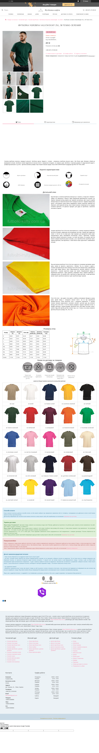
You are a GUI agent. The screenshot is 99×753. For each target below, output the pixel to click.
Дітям (37, 14)
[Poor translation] (6, 728)
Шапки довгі (76, 656)
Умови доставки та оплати (80, 664)
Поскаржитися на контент (46, 718)
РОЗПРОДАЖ (45, 14)
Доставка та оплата (67, 14)
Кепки (74, 641)
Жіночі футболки (33, 641)
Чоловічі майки (11, 647)
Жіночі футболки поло (35, 645)
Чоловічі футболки (33, 19)
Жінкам (30, 14)
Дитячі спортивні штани (57, 647)
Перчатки (75, 662)
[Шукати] (2, 10)
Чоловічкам (20, 14)
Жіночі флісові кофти (35, 652)
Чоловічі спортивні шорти (14, 654)
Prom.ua (57, 715)
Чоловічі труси (11, 656)
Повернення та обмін (82, 14)
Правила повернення (72, 548)
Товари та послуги (13, 19)
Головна (10, 14)
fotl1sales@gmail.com (11, 695)
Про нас (55, 14)
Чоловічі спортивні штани (14, 652)
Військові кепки (77, 652)
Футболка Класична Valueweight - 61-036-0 (51, 19)
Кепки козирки (77, 649)
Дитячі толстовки (55, 643)
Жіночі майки (32, 647)
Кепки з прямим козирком (80, 647)
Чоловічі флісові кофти (13, 658)
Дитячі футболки (55, 641)
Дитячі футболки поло (57, 645)
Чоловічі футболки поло (13, 645)
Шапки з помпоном (78, 658)
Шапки (75, 654)
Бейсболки (76, 643)
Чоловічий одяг (23, 19)
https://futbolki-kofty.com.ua (58, 619)
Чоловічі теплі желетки (13, 661)
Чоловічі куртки (11, 660)
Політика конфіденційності (59, 718)
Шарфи (75, 660)
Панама (75, 650)
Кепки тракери (77, 645)
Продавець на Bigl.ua (49, 717)
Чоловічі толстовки (12, 643)
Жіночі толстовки (33, 643)
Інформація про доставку (70, 516)
